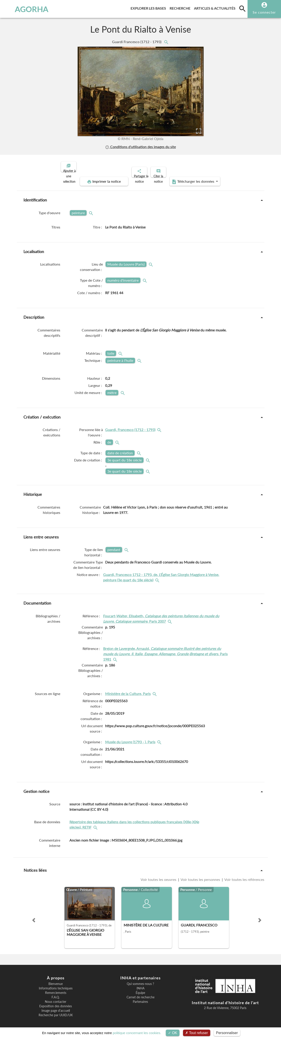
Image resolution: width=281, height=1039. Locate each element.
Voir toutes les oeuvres (159, 876)
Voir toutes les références (244, 876)
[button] (33, 916)
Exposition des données (55, 1002)
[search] (242, 8)
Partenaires (140, 998)
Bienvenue (55, 980)
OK (172, 1033)
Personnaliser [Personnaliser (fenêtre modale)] (227, 1033)
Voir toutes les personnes (200, 876)
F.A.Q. (56, 993)
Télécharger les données (190, 177)
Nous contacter (55, 998)
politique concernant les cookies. (137, 1033)
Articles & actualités (215, 7)
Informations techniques (56, 984)
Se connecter (264, 12)
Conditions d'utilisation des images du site (140, 147)
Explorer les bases (149, 7)
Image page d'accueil (56, 1007)
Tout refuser (196, 1033)
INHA (140, 984)
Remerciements (55, 989)
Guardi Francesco (137, 42)
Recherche (181, 7)
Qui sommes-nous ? (140, 980)
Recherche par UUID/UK (56, 1011)
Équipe (140, 989)
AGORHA (25, 8)
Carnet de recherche (140, 993)
